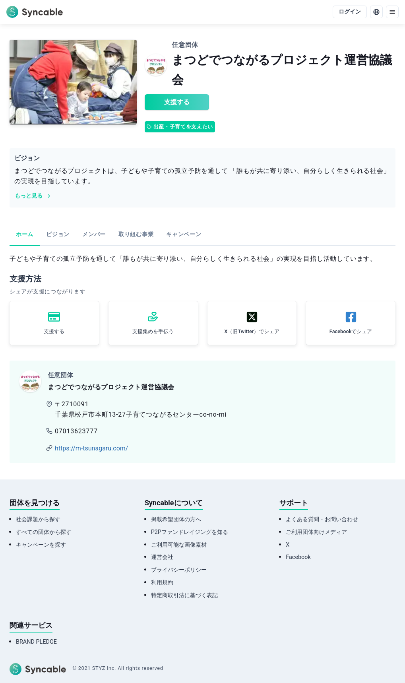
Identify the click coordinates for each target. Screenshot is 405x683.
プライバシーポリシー (179, 570)
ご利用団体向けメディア (316, 532)
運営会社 (162, 557)
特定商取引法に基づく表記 (184, 595)
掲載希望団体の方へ (176, 519)
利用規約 (162, 582)
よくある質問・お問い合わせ (322, 519)
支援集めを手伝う (153, 331)
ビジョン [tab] (58, 234)
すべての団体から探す (44, 532)
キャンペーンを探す (41, 544)
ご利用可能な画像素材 (179, 544)
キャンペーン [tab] (183, 234)
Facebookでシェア (350, 331)
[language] (376, 12)
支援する (177, 102)
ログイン (350, 11)
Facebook (298, 557)
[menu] (392, 12)
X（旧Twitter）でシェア (251, 331)
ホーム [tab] (24, 234)
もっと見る (33, 195)
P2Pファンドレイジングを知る (189, 532)
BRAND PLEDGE (36, 641)
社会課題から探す (38, 519)
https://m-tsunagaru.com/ (91, 448)
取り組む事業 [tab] (135, 234)
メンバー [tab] (94, 234)
